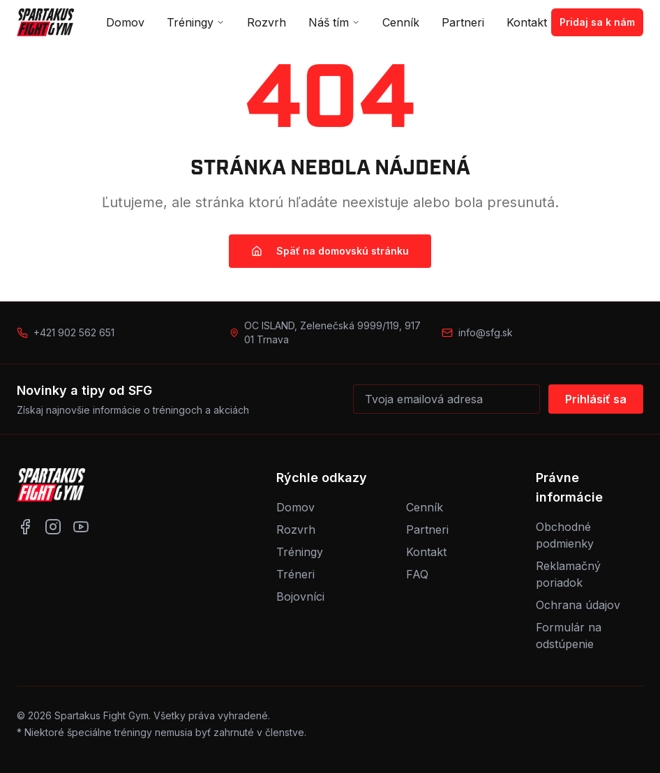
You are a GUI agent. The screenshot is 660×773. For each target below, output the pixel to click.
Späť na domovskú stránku (330, 251)
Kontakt (527, 22)
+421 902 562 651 (73, 332)
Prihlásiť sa (596, 399)
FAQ (417, 574)
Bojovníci (300, 596)
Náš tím (334, 22)
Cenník (400, 22)
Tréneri (295, 574)
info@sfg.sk (485, 332)
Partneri (463, 22)
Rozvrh (266, 22)
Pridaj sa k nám (597, 22)
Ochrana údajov (578, 605)
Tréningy (196, 22)
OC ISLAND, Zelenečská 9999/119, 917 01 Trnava (332, 332)
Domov (125, 22)
